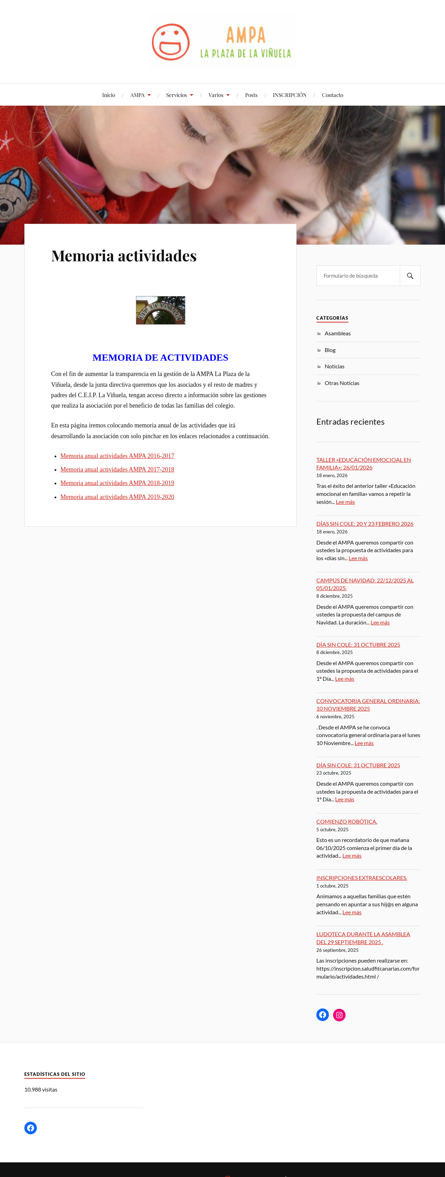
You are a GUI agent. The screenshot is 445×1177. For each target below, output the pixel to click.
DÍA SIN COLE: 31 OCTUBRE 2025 (358, 644)
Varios (216, 94)
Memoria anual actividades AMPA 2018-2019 (117, 483)
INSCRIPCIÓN (290, 94)
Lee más (345, 501)
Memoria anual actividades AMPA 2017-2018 (117, 469)
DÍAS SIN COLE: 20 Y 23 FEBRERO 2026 (364, 523)
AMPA (137, 94)
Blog (330, 349)
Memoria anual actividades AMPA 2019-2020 (117, 496)
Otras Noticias (342, 382)
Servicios (176, 94)
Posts (251, 94)
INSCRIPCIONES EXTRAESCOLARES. (361, 877)
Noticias (335, 366)
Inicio (108, 94)
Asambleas (338, 333)
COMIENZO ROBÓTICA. (346, 821)
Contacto (332, 94)
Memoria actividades (124, 255)
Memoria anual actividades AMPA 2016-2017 (117, 455)
